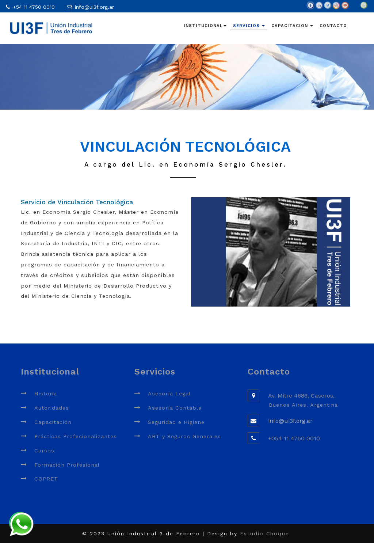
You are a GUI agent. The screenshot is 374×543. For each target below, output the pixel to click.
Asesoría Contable (175, 408)
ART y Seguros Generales (184, 436)
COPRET (46, 479)
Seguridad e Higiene (176, 422)
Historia (45, 393)
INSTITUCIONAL (205, 25)
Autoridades (51, 408)
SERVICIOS (249, 25)
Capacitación (53, 422)
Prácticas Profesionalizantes (75, 436)
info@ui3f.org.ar (94, 7)
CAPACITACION (292, 25)
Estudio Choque (264, 533)
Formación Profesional (67, 465)
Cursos (44, 450)
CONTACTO (333, 25)
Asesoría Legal (169, 393)
